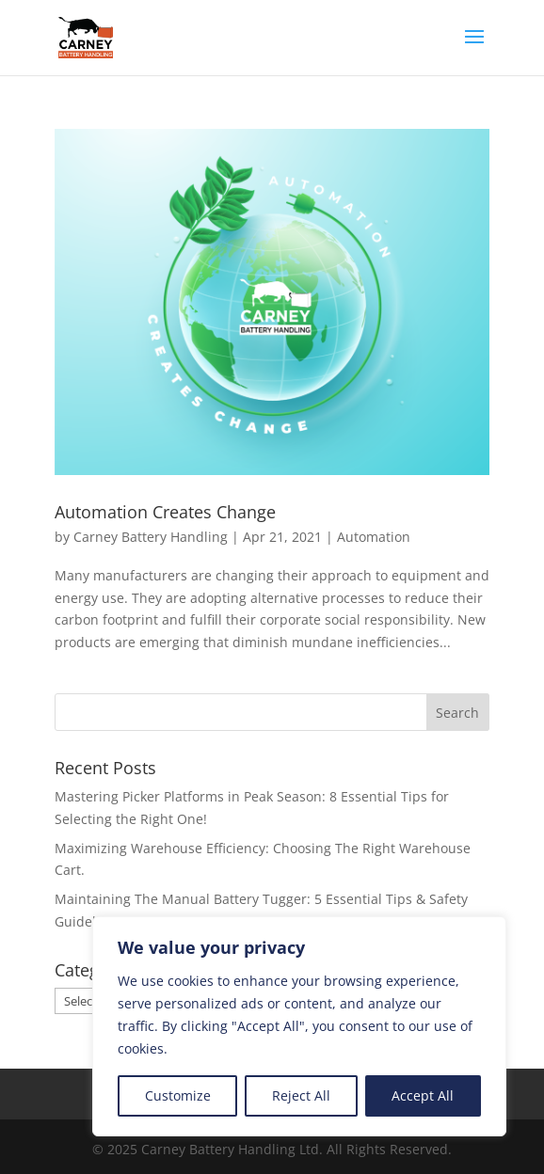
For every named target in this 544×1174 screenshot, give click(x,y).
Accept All (423, 1095)
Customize (178, 1095)
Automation (373, 537)
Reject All (301, 1095)
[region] (299, 1026)
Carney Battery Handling (150, 537)
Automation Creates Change (165, 511)
